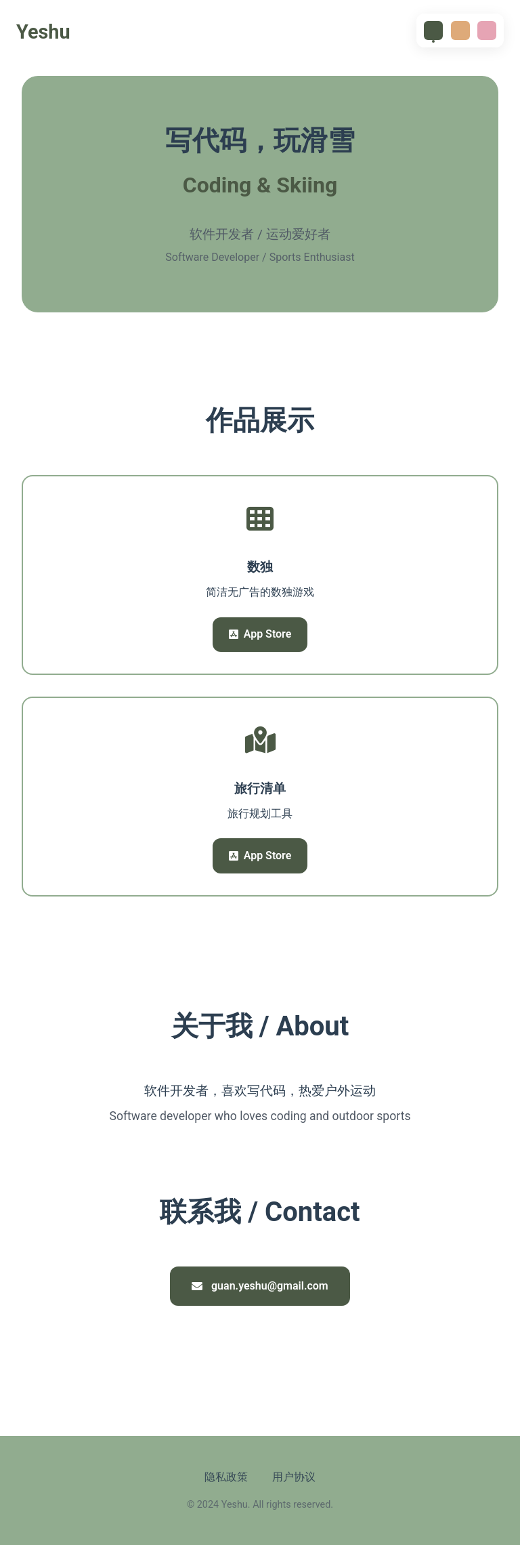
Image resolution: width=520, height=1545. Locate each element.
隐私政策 (226, 1476)
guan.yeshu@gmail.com (260, 1285)
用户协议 (294, 1476)
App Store (260, 633)
